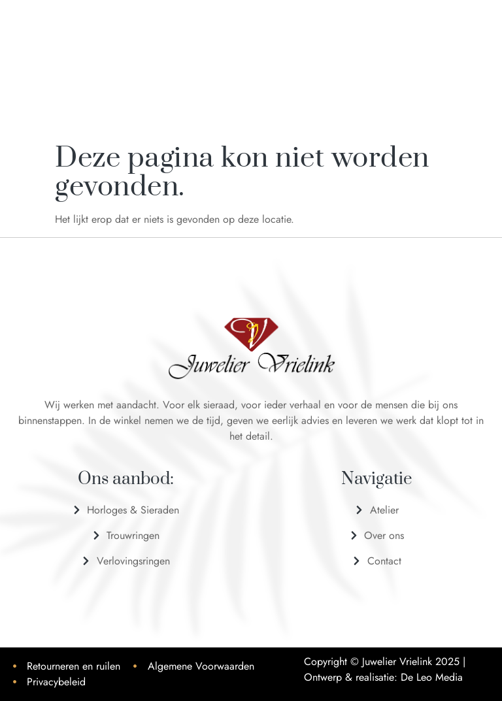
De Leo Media (432, 677)
